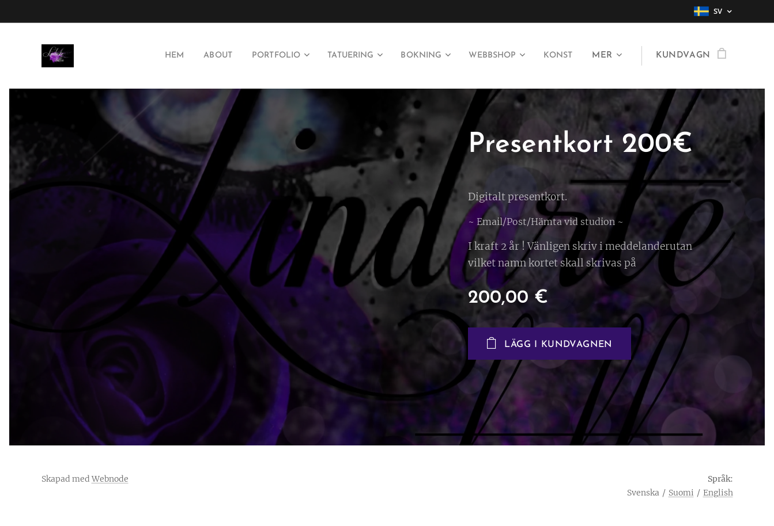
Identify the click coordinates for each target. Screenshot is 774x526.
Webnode (110, 479)
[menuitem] (142, 55)
